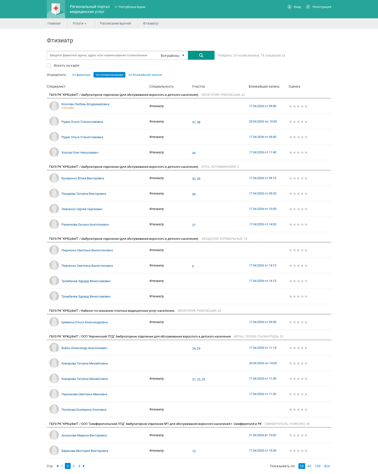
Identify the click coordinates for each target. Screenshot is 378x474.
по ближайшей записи (145, 75)
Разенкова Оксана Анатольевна (85, 224)
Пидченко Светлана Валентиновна (87, 250)
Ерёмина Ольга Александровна (84, 322)
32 (194, 179)
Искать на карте (66, 65)
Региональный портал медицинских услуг (90, 9)
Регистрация (318, 6)
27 (194, 225)
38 (198, 122)
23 (198, 348)
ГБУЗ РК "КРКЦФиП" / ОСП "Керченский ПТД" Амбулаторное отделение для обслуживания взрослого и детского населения (140, 336)
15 (194, 451)
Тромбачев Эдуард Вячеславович (86, 281)
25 (203, 379)
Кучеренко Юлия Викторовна (82, 178)
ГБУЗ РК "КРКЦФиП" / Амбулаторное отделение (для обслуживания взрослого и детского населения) (124, 95)
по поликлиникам (109, 75)
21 (194, 379)
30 (194, 194)
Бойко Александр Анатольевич (84, 348)
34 (194, 153)
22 (198, 379)
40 (309, 466)
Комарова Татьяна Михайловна (84, 363)
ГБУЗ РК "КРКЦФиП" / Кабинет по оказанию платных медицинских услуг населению (112, 310)
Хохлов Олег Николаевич (79, 152)
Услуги (78, 23)
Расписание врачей (115, 23)
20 (302, 466)
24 (194, 348)
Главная (54, 23)
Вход (294, 6)
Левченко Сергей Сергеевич (81, 209)
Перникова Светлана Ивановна (84, 394)
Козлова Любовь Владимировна (85, 104)
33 (198, 179)
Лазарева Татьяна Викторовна (83, 193)
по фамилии (81, 75)
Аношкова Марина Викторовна (84, 435)
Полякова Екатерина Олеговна (83, 409)
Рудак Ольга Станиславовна (82, 121)
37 (194, 122)
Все (327, 466)
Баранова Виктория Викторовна (84, 451)
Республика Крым (132, 7)
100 (318, 466)
